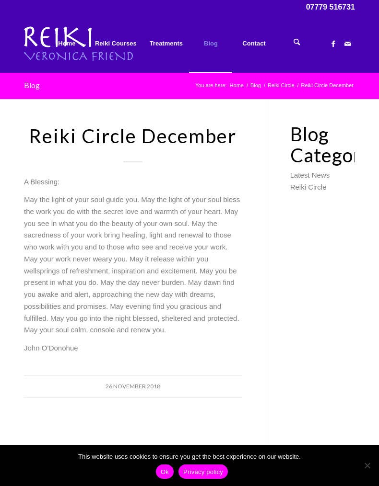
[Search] (297, 43)
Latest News (310, 175)
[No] (367, 465)
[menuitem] (66, 43)
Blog (32, 85)
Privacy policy (203, 471)
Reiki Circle (308, 187)
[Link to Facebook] (333, 43)
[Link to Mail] (348, 43)
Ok (165, 471)
